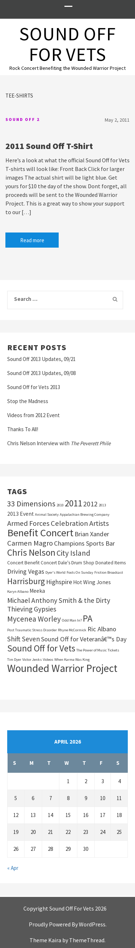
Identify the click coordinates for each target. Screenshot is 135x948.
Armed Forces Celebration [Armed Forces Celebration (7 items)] (47, 523)
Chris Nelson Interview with (59, 443)
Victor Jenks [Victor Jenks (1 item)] (32, 659)
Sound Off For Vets (67, 44)
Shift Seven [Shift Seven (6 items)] (23, 639)
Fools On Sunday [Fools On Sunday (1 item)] (80, 572)
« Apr (12, 868)
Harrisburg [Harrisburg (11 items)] (26, 581)
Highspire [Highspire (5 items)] (59, 582)
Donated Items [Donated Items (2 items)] (110, 563)
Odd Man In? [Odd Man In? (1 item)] (72, 620)
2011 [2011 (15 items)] (73, 503)
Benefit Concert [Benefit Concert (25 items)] (40, 532)
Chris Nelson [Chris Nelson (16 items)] (31, 552)
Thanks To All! (22, 429)
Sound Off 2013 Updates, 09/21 (41, 359)
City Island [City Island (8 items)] (73, 553)
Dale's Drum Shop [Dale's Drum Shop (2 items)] (76, 563)
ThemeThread (86, 940)
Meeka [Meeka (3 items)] (37, 590)
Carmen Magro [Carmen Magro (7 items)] (30, 543)
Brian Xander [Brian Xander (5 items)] (92, 534)
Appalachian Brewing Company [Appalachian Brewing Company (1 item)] (84, 514)
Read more (32, 240)
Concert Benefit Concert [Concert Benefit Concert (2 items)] (32, 563)
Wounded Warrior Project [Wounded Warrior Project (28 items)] (62, 668)
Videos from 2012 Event (33, 415)
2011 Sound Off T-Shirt (49, 146)
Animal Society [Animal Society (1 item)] (47, 514)
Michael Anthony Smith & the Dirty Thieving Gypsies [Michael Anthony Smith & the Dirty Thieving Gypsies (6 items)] (58, 604)
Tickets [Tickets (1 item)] (113, 650)
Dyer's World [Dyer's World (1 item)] (55, 572)
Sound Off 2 (22, 119)
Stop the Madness (27, 401)
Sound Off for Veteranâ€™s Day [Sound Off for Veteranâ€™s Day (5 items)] (84, 639)
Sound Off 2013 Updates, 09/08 (41, 373)
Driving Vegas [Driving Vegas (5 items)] (25, 571)
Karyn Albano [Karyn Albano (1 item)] (17, 591)
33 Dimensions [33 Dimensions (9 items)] (31, 503)
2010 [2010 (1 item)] (60, 505)
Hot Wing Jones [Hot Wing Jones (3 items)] (92, 582)
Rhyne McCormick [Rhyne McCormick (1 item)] (72, 630)
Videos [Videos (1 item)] (48, 659)
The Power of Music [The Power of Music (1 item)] (91, 650)
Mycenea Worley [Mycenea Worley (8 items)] (34, 619)
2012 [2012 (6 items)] (90, 504)
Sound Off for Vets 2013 (33, 387)
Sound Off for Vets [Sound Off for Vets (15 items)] (41, 648)
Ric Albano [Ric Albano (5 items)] (101, 629)
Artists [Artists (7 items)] (99, 523)
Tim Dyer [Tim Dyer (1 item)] (14, 659)
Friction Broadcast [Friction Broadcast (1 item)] (108, 572)
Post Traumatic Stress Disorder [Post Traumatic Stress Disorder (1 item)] (32, 630)
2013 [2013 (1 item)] (102, 505)
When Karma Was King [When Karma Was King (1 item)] (72, 659)
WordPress (92, 924)
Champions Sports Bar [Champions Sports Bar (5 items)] (84, 543)
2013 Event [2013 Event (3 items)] (20, 513)
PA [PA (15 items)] (88, 618)
